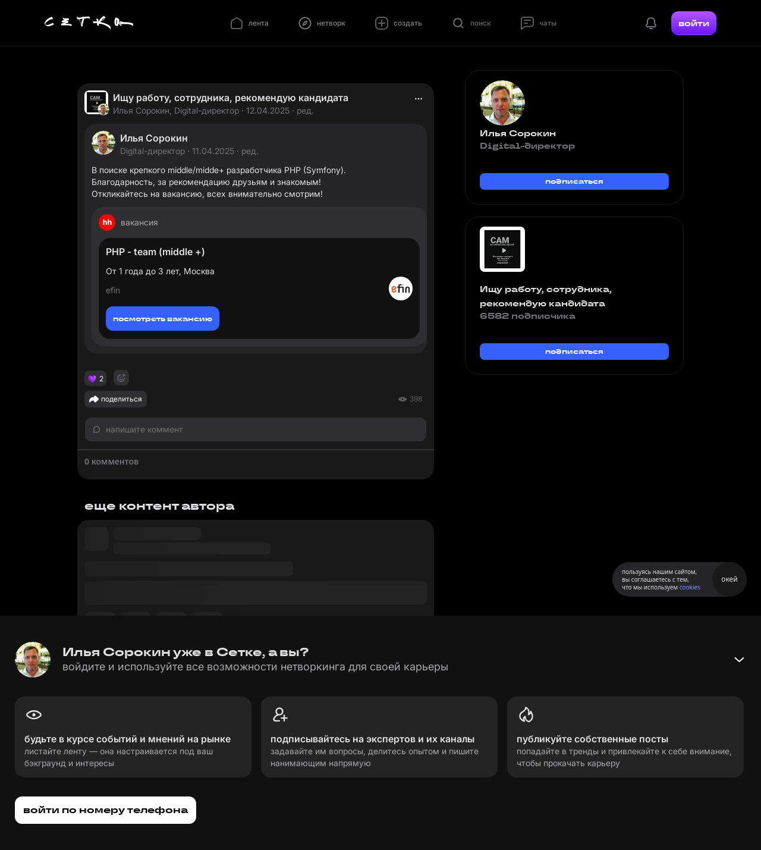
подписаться (574, 181)
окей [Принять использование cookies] (729, 579)
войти (693, 23)
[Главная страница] (89, 23)
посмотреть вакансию (162, 318)
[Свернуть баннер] (739, 660)
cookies (690, 587)
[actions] (418, 98)
